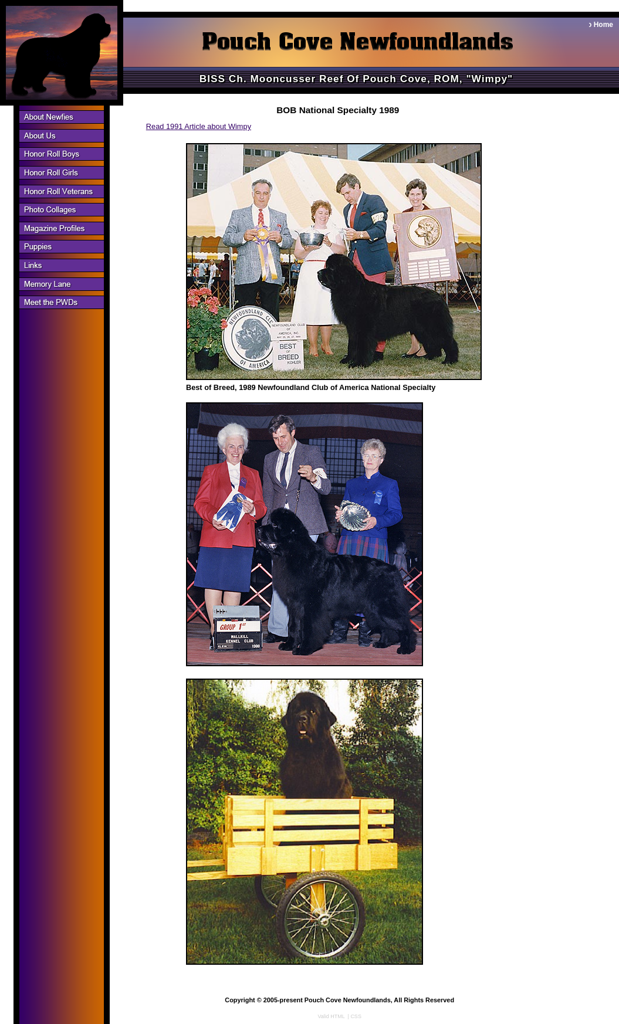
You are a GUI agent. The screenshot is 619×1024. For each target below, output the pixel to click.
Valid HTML (331, 1016)
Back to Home (589, 25)
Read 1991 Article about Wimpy (198, 126)
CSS (355, 1016)
